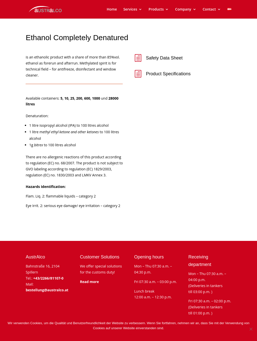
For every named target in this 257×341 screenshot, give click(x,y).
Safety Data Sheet (164, 57)
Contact (209, 10)
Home (112, 10)
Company (183, 10)
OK (129, 334)
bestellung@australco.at (47, 290)
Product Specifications (168, 73)
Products (156, 10)
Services (130, 10)
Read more (89, 281)
